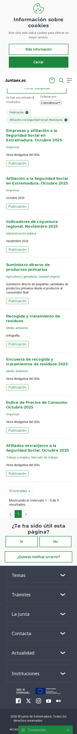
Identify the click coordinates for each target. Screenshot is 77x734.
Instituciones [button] (25, 673)
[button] (52, 80)
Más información (38, 49)
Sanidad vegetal (49, 276)
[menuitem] (18, 700)
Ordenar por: (48, 96)
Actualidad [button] (23, 653)
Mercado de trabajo (44, 457)
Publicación (17, 163)
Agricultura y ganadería (21, 276)
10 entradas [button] (21, 492)
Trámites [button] (21, 594)
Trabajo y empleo (18, 457)
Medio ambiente (17, 328)
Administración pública (21, 233)
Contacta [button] (21, 633)
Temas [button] (18, 575)
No (55, 541)
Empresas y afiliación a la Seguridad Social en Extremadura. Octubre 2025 (34, 135)
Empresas (12, 147)
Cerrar (38, 62)
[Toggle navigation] (31, 80)
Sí (21, 541)
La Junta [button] (21, 614)
